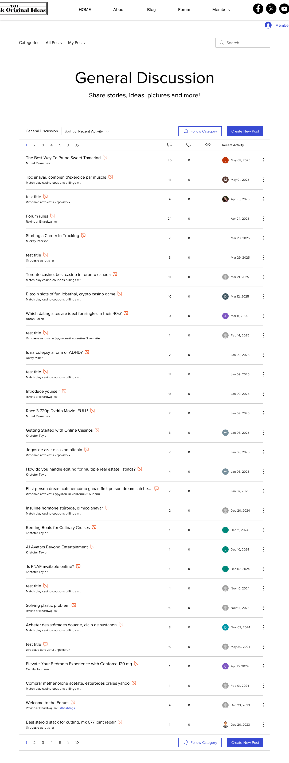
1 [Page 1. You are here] (26, 145)
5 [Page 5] (60, 145)
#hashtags (67, 708)
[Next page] (68, 145)
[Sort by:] (87, 131)
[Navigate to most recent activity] (239, 160)
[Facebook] (258, 8)
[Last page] (77, 145)
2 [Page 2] (34, 145)
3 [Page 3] (43, 145)
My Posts (76, 42)
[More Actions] (260, 160)
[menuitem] (200, 131)
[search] (243, 42)
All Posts (54, 42)
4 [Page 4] (51, 145)
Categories (29, 42)
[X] (271, 8)
